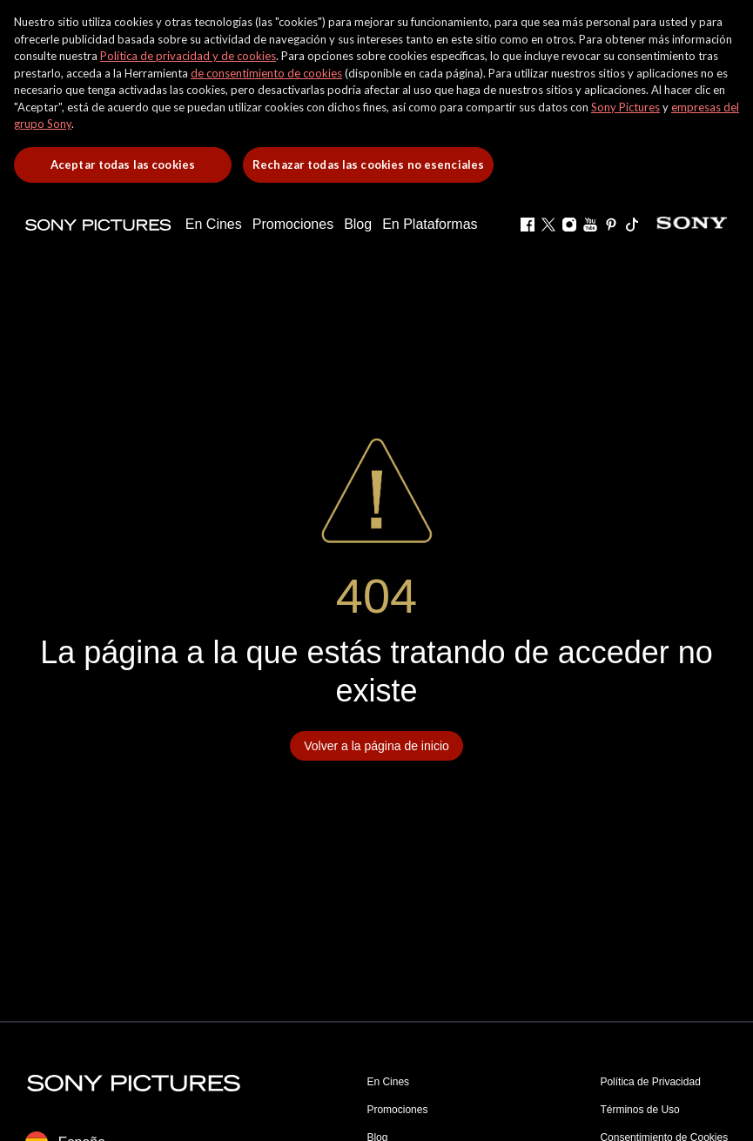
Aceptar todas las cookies (122, 164)
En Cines (387, 1082)
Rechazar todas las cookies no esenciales (368, 164)
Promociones (396, 1110)
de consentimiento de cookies (266, 73)
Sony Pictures (625, 107)
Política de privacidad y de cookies (188, 56)
